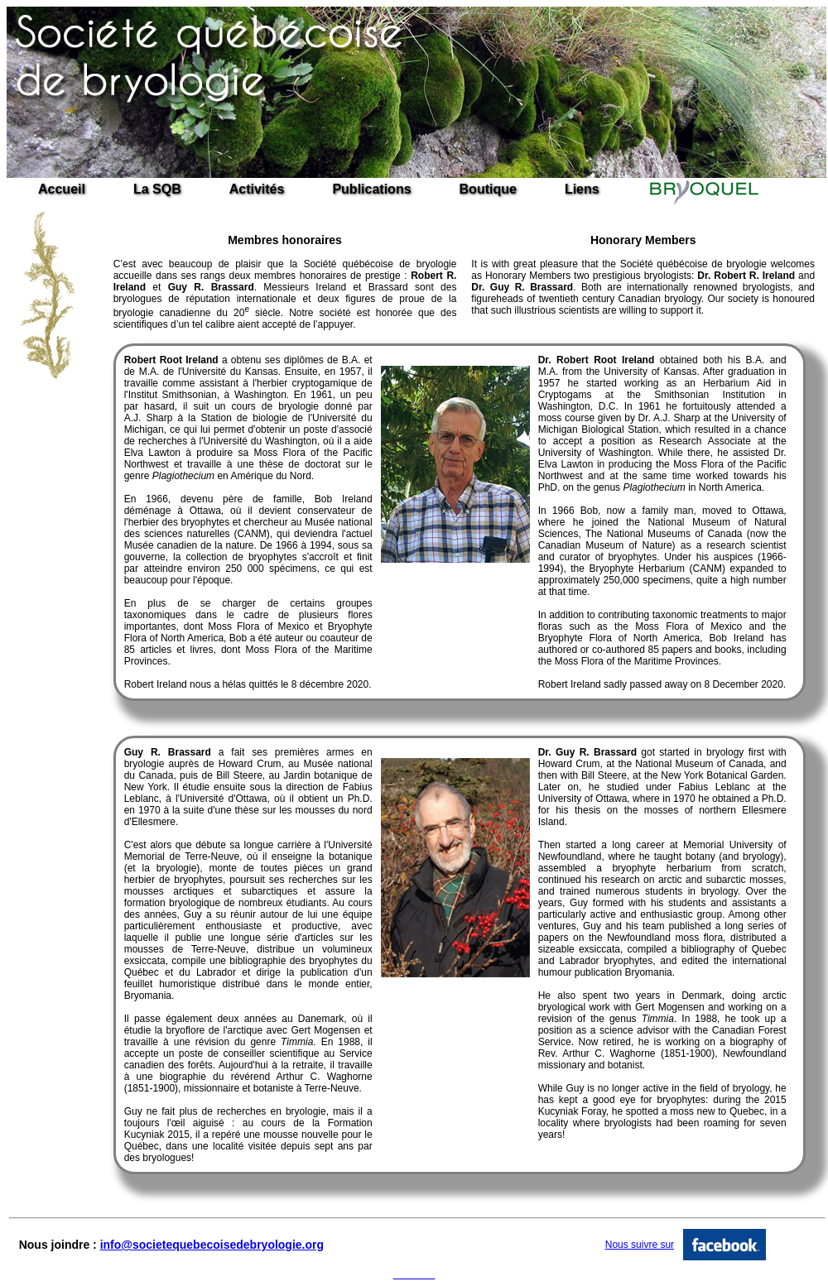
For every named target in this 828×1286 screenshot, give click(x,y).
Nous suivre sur (639, 1244)
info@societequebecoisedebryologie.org (212, 1244)
